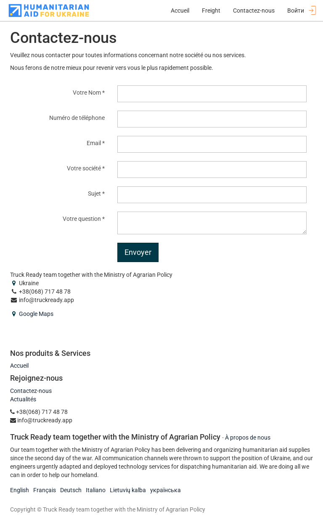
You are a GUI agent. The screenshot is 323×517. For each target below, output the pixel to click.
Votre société (84, 168)
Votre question (82, 218)
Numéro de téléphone (77, 117)
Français (44, 490)
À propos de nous (247, 437)
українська (165, 490)
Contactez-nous (31, 390)
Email (94, 143)
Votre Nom (87, 92)
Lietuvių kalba (128, 490)
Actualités (23, 399)
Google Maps (36, 313)
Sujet (94, 193)
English (19, 490)
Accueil (19, 365)
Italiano (96, 490)
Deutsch (71, 490)
